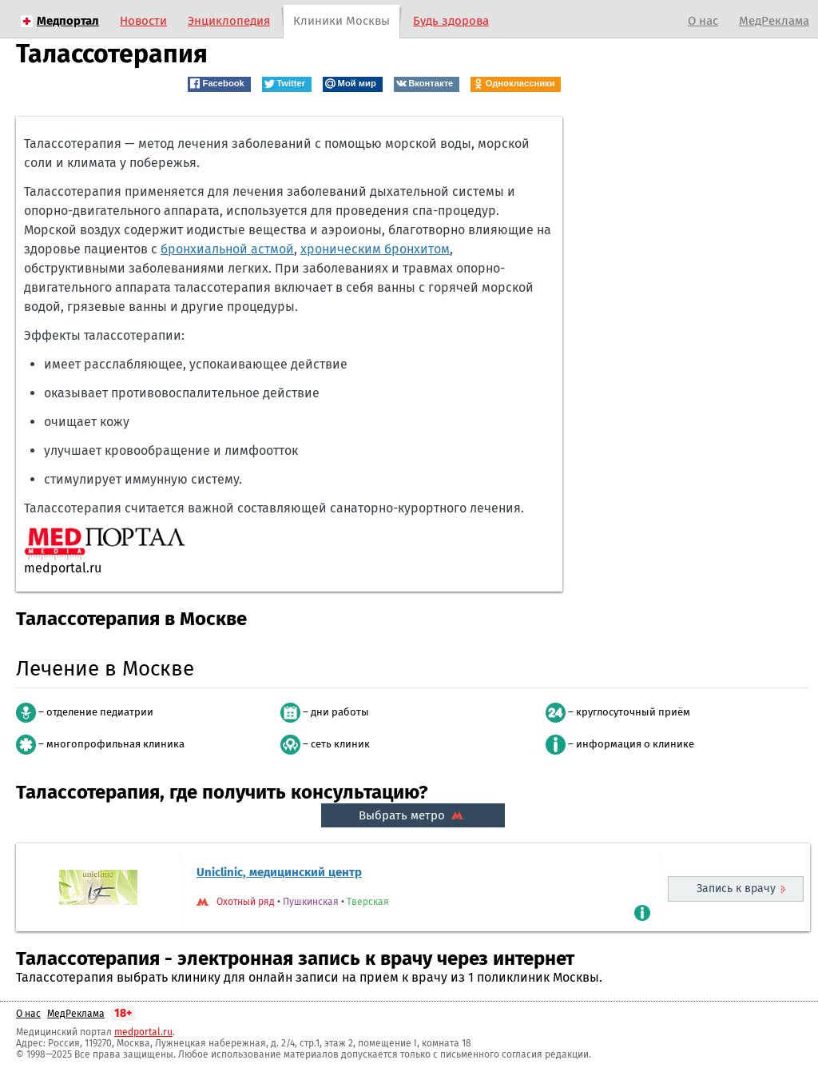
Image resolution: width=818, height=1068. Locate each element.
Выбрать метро (413, 815)
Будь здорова (451, 21)
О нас (703, 21)
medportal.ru (143, 1032)
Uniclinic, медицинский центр (279, 872)
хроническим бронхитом (375, 249)
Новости (143, 21)
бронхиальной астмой (227, 249)
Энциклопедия (229, 21)
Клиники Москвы (341, 21)
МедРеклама (774, 21)
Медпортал (68, 21)
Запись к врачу (736, 888)
